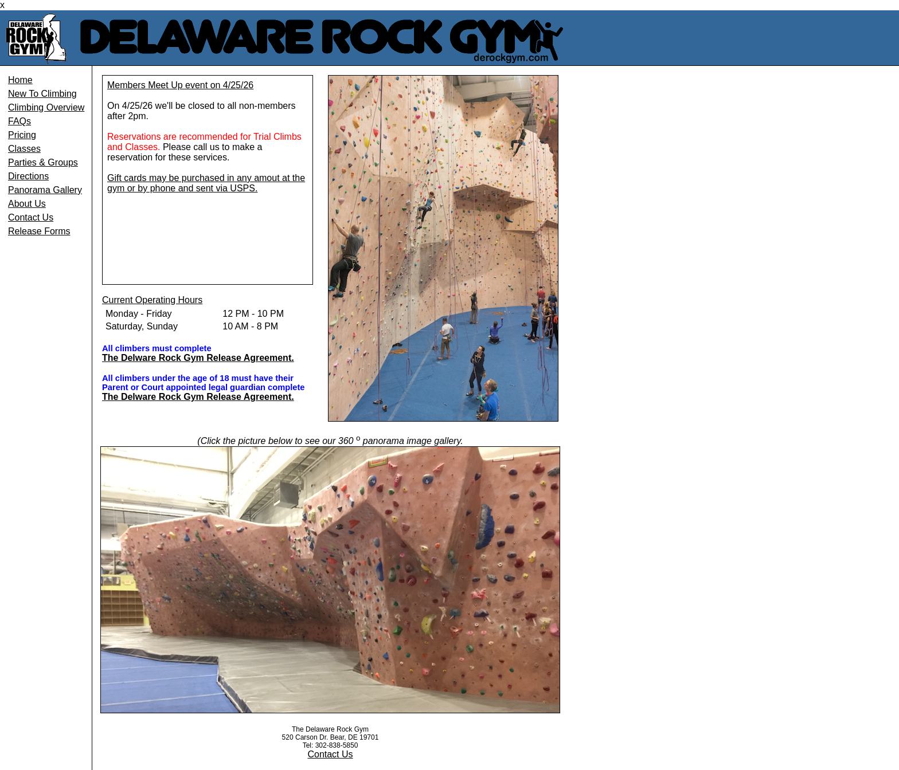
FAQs (19, 121)
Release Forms (39, 231)
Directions (28, 176)
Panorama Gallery (45, 190)
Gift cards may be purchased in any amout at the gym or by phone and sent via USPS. (206, 183)
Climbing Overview (46, 107)
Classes (24, 149)
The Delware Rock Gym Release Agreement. (198, 358)
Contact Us (30, 217)
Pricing (22, 135)
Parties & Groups (43, 162)
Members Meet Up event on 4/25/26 (180, 85)
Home (20, 80)
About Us (27, 204)
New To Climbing (42, 94)
